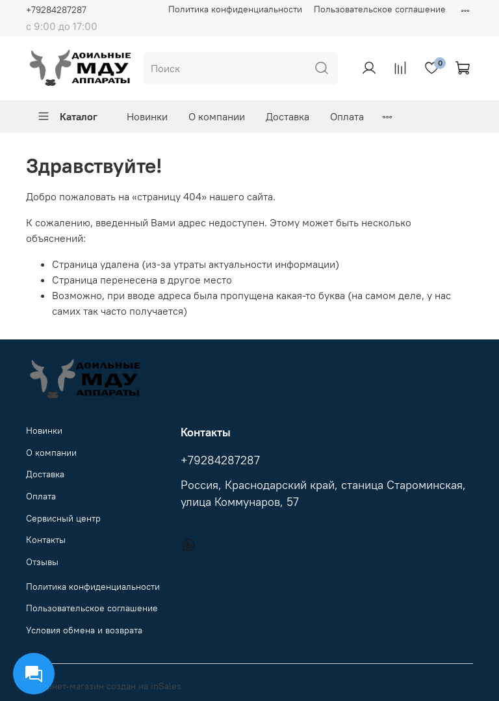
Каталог (67, 116)
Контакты (46, 540)
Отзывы (42, 562)
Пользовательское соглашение (380, 9)
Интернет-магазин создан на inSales (103, 686)
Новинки (147, 116)
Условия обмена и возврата (84, 630)
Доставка (287, 116)
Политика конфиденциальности (235, 9)
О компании (216, 116)
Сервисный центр (63, 518)
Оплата (347, 116)
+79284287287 (56, 10)
